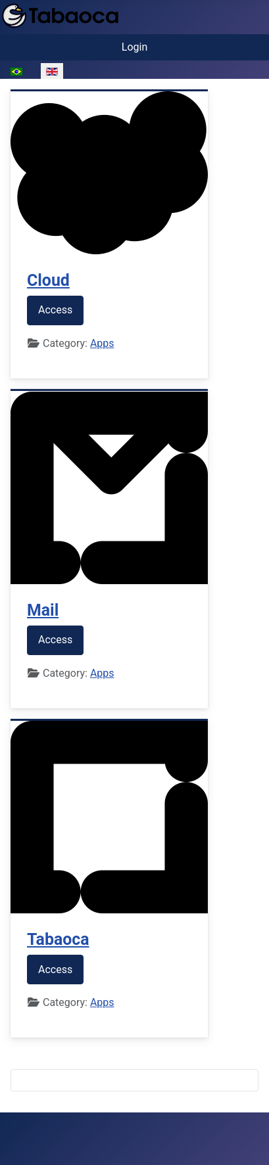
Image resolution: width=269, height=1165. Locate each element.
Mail (43, 610)
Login (134, 47)
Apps (102, 343)
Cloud (48, 280)
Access (55, 310)
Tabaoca (58, 939)
